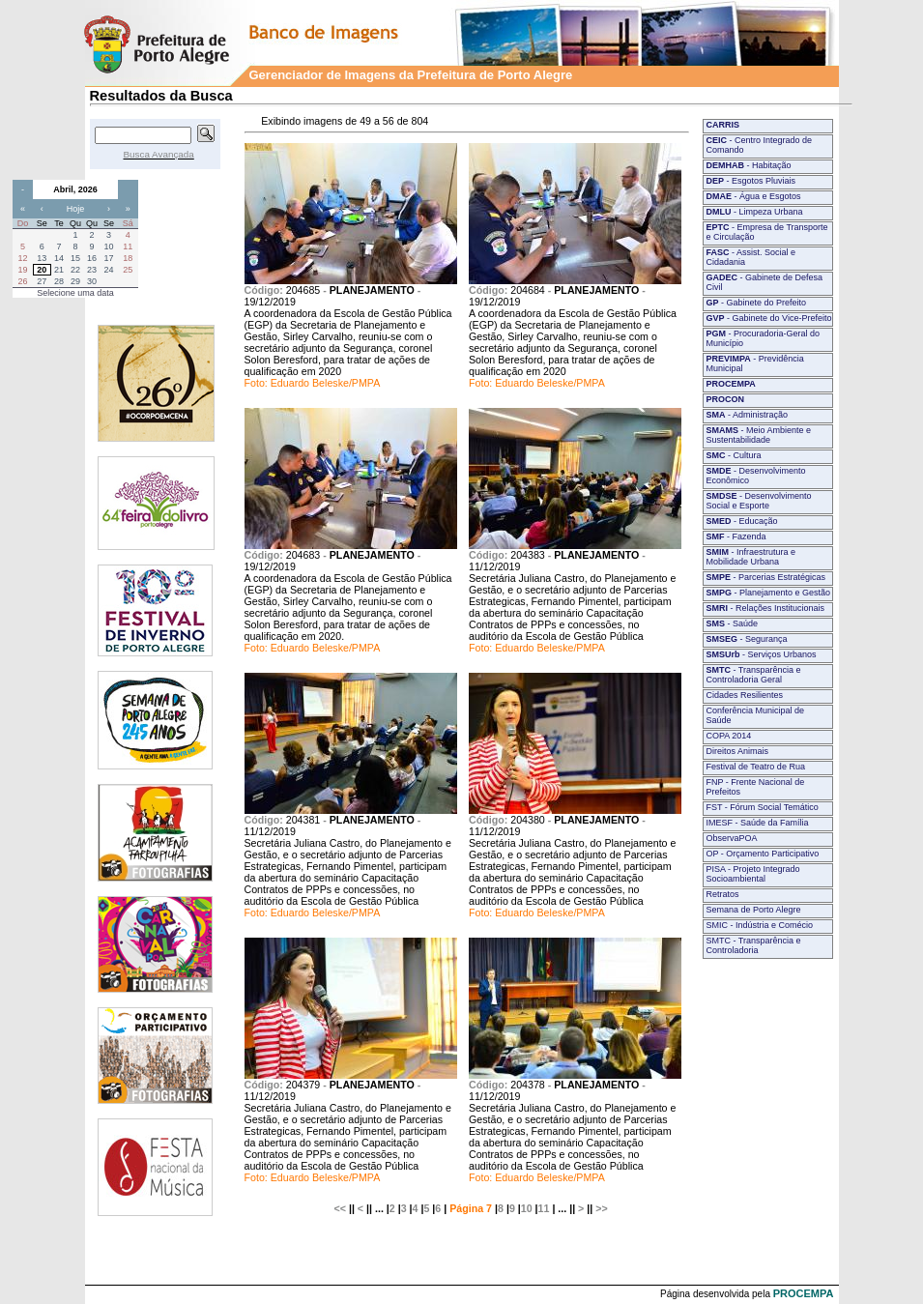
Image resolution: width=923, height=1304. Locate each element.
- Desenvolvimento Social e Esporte (759, 500)
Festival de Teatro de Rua (756, 766)
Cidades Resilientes (745, 695)
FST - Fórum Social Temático (763, 807)
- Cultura (734, 455)
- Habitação (749, 165)
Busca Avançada (159, 154)
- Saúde (733, 623)
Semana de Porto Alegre (754, 909)
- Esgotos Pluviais (751, 181)
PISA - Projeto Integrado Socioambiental (753, 874)
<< (340, 1208)
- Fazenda (736, 536)
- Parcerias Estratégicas (766, 577)
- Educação (742, 521)
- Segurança (747, 639)
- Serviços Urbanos (762, 654)
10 (527, 1208)
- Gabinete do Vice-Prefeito (769, 318)
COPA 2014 (729, 735)
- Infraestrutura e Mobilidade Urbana (751, 556)
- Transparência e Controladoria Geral (754, 674)
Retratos (723, 894)
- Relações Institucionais (766, 608)
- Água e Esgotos (754, 196)
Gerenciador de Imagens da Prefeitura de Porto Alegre (411, 75)
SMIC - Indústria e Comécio (760, 925)
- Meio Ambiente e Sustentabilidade (759, 435)
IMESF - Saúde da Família (758, 822)
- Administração (748, 415)
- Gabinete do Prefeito (757, 302)
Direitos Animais (738, 751)
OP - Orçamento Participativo (763, 853)
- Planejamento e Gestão (769, 592)
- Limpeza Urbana (755, 212)
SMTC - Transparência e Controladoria (754, 945)
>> (601, 1208)
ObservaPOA (732, 838)
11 (544, 1208)
